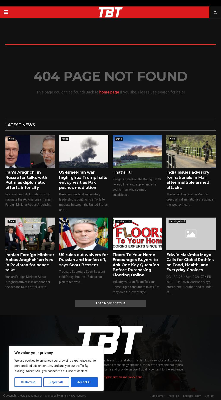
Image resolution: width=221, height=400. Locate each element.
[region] (56, 368)
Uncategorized (123, 221)
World (11, 139)
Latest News (20, 125)
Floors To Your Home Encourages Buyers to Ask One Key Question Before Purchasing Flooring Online (136, 264)
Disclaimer (158, 395)
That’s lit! (122, 172)
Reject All (56, 382)
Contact (209, 395)
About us (174, 395)
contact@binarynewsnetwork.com (118, 377)
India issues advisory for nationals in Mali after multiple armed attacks (187, 180)
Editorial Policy (192, 395)
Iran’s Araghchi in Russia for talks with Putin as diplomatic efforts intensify (26, 180)
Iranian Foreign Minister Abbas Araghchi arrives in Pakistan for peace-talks (29, 262)
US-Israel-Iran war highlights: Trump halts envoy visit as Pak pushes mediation (83, 180)
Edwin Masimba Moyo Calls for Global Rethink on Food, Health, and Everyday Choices (190, 262)
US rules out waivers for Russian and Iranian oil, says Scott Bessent (83, 259)
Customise (28, 382)
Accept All (84, 382)
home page (109, 92)
